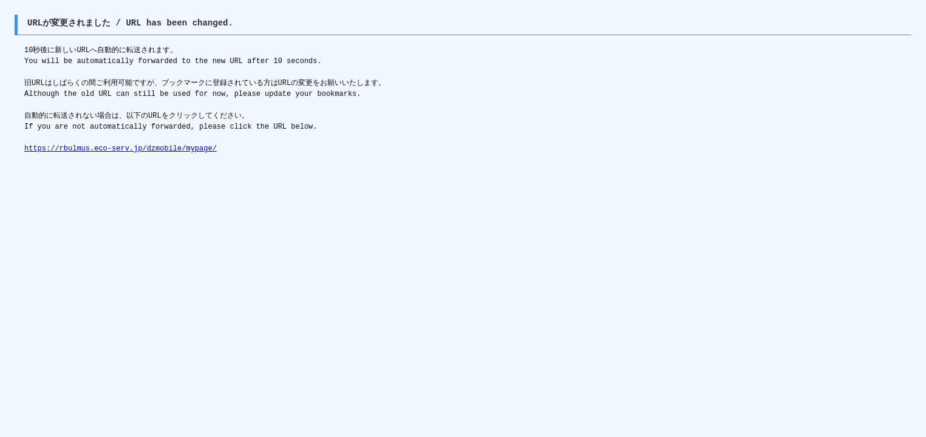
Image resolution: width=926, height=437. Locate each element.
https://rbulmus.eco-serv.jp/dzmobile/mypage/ (120, 148)
